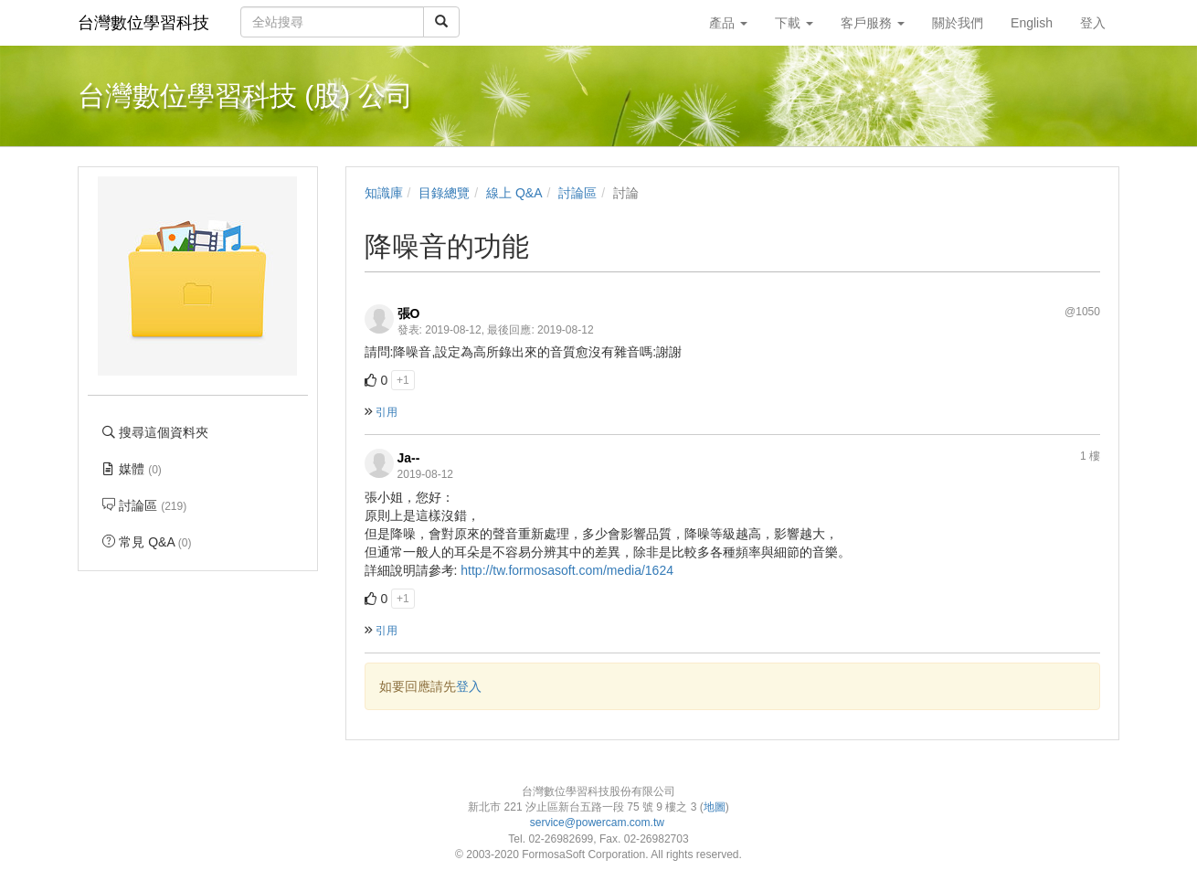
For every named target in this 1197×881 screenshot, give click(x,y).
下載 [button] (794, 23)
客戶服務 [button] (873, 23)
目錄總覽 (444, 193)
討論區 (577, 193)
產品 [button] (728, 23)
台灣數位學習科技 (143, 23)
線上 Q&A (514, 193)
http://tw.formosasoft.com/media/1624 (567, 570)
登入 (469, 686)
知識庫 (384, 193)
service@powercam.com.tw (599, 822)
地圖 (715, 807)
